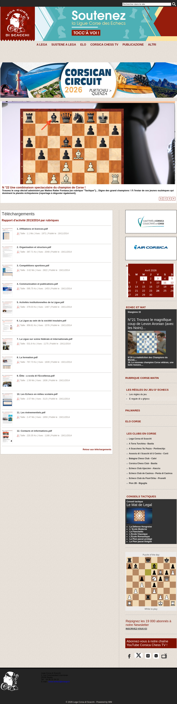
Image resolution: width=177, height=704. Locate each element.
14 (136, 286)
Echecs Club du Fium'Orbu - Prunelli (147, 478)
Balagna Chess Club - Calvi (142, 458)
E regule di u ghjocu (139, 398)
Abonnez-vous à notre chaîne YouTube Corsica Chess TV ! (147, 643)
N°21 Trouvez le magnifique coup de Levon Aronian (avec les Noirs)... (151, 324)
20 (129, 290)
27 (129, 294)
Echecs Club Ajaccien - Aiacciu (144, 468)
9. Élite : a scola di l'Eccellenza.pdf (36, 375)
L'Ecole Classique (138, 534)
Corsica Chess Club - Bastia (143, 463)
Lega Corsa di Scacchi (140, 438)
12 (172, 282)
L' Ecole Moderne (138, 529)
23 (150, 290)
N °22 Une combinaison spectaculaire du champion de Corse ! (43, 187)
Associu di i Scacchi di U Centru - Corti (148, 453)
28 (136, 294)
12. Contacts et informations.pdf (34, 431)
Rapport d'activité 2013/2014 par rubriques (30, 220)
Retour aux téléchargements (97, 449)
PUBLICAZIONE (133, 44)
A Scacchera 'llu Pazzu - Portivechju (147, 448)
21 (136, 290)
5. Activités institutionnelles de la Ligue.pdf (40, 302)
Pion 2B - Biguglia (138, 483)
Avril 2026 (150, 270)
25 (164, 290)
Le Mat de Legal (139, 505)
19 (172, 286)
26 (172, 290)
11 (164, 282)
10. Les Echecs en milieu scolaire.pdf (37, 394)
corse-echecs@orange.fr (59, 682)
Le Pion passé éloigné (140, 541)
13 (129, 286)
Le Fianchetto (136, 531)
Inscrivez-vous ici (136, 629)
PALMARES (132, 410)
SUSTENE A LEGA (63, 44)
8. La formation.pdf (27, 357)
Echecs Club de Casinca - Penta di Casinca (150, 473)
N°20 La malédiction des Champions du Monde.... (148, 358)
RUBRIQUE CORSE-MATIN (142, 377)
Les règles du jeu (138, 394)
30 (150, 294)
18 (164, 286)
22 (143, 290)
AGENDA (131, 265)
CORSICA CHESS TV (104, 44)
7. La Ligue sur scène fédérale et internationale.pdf (44, 339)
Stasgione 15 (134, 312)
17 (157, 286)
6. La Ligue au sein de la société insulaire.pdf (41, 320)
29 (143, 294)
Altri (152, 44)
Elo (83, 44)
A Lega (41, 44)
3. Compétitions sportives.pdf (33, 265)
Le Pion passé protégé (140, 539)
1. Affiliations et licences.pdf (32, 228)
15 (143, 286)
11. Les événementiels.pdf (31, 412)
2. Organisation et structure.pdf (34, 247)
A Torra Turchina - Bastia (141, 443)
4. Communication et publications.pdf (37, 284)
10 (157, 282)
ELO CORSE (133, 421)
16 (150, 286)
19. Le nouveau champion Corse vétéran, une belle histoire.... (150, 363)
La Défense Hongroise (140, 526)
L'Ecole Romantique (139, 536)
